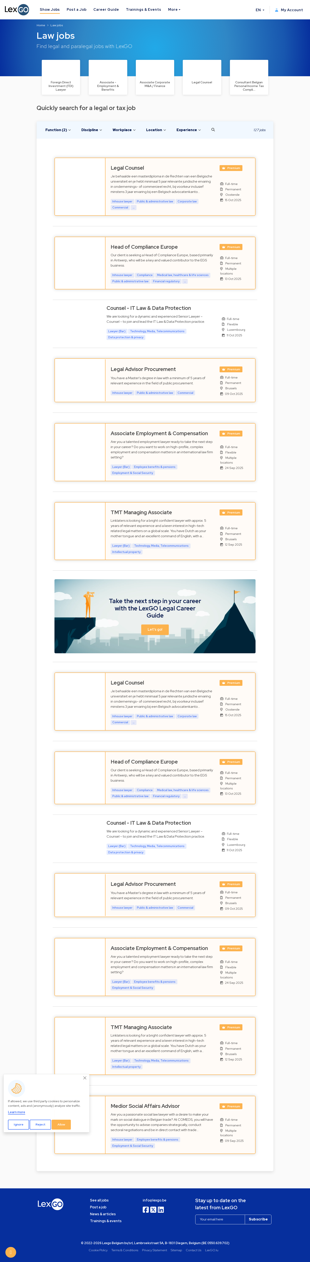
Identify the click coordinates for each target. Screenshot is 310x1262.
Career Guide (106, 9)
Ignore (18, 1124)
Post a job (98, 1207)
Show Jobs (50, 9)
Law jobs (56, 25)
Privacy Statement (154, 1250)
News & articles (103, 1214)
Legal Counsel (127, 168)
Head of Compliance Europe (144, 247)
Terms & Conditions (124, 1250)
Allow (61, 1124)
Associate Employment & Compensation (159, 433)
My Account (289, 10)
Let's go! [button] (155, 629)
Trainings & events (106, 1221)
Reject (40, 1124)
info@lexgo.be (154, 1200)
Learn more (16, 1112)
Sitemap (176, 1250)
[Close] (85, 1078)
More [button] (173, 9)
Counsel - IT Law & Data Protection (149, 308)
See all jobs (99, 1200)
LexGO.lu (211, 1250)
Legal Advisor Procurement (143, 369)
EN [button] (259, 10)
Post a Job (77, 9)
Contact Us (193, 1250)
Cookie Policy (98, 1250)
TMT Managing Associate (141, 512)
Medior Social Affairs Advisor (145, 1106)
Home (41, 25)
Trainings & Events (143, 9)
